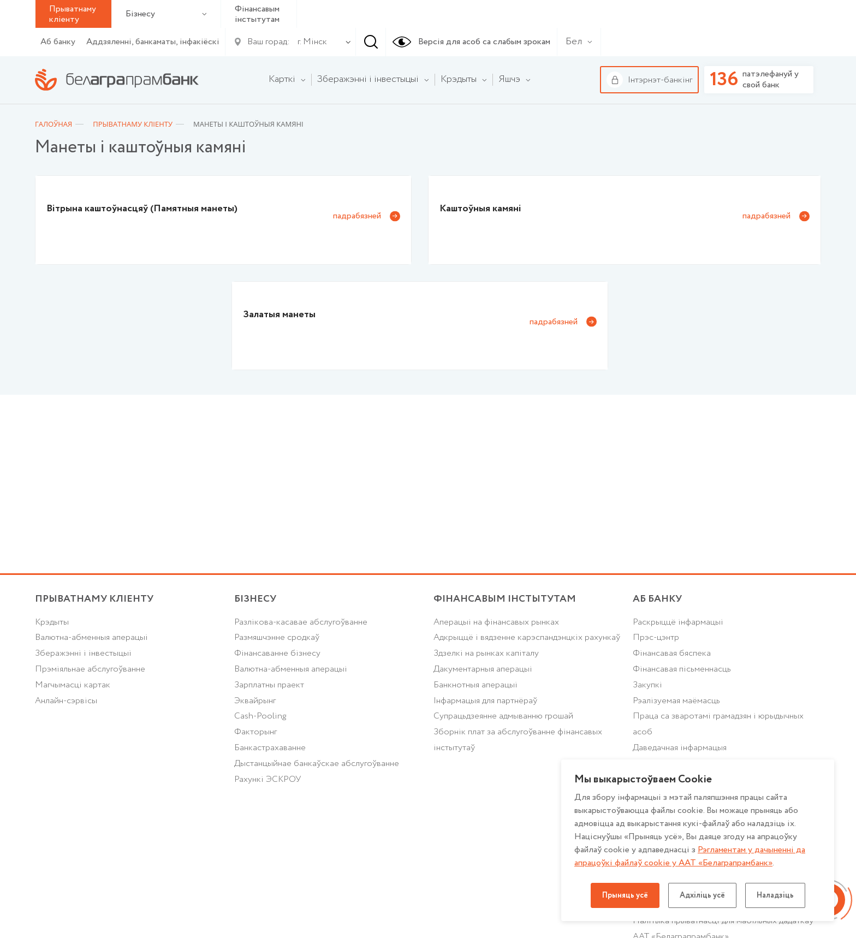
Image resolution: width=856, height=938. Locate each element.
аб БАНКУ (657, 599)
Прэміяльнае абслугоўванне (90, 669)
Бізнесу (166, 14)
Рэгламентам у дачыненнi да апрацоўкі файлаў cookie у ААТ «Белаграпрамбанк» (689, 856)
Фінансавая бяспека (672, 653)
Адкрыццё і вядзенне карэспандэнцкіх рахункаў (526, 637)
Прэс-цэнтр (656, 637)
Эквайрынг (255, 700)
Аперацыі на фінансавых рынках (496, 622)
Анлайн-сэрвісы (66, 700)
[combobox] (310, 42)
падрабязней (357, 216)
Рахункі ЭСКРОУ (267, 779)
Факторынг (255, 732)
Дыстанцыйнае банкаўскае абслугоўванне (316, 763)
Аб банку (57, 41)
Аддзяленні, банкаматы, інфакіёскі (152, 41)
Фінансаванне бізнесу (277, 653)
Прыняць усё (625, 895)
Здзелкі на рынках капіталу (486, 653)
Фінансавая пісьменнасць (682, 669)
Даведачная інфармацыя (680, 747)
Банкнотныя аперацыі (475, 685)
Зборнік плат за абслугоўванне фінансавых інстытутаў (517, 740)
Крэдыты (52, 622)
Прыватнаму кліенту (94, 599)
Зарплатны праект (269, 685)
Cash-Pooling (260, 716)
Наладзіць (775, 895)
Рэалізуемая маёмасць (676, 700)
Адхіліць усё (702, 895)
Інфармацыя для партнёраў (485, 700)
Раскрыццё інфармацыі (678, 622)
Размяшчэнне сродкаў (276, 637)
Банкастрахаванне (270, 747)
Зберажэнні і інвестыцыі (83, 653)
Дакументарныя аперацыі (482, 669)
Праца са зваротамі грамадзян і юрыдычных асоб (718, 724)
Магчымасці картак (72, 685)
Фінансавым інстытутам (257, 14)
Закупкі (647, 685)
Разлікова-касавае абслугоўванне (300, 622)
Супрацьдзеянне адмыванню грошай (503, 716)
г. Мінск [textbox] (312, 41)
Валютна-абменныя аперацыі (91, 637)
